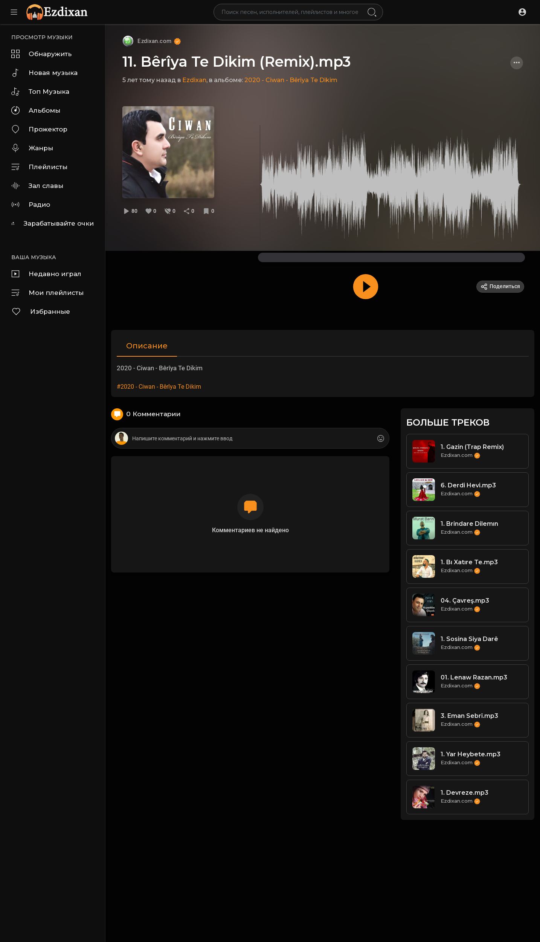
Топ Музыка (40, 91)
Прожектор (39, 129)
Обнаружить (41, 54)
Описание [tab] (147, 345)
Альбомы (35, 110)
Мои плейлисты (47, 293)
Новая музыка (44, 73)
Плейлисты (39, 167)
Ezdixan (194, 80)
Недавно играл (46, 274)
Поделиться (500, 286)
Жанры (32, 148)
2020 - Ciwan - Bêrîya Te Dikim (290, 80)
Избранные (40, 311)
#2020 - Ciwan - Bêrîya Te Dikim (159, 386)
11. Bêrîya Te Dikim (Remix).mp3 (236, 61)
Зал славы (37, 186)
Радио (30, 204)
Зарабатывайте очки (52, 223)
